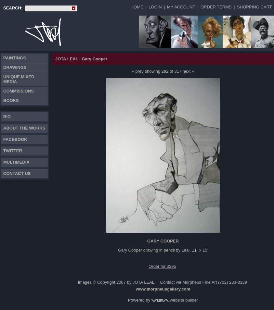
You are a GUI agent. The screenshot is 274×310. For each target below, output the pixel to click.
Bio (7, 116)
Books (11, 100)
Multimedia (16, 162)
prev (140, 71)
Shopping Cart (254, 7)
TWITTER (12, 150)
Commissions (18, 91)
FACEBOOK (15, 139)
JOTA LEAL (66, 58)
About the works (24, 128)
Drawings (15, 67)
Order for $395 (162, 266)
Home (137, 7)
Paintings (14, 58)
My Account (181, 7)
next (187, 71)
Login (155, 7)
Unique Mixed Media (18, 79)
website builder (174, 300)
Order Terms (216, 7)
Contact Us (17, 173)
